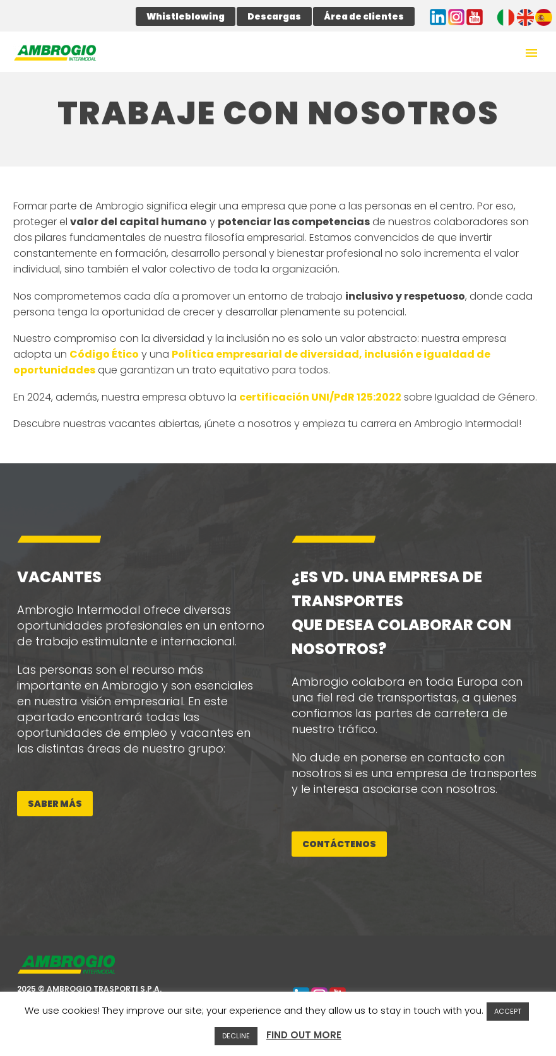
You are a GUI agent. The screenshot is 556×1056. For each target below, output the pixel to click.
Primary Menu (531, 53)
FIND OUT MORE (303, 1034)
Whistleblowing (185, 16)
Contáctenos (339, 844)
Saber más (55, 803)
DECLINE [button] (236, 1036)
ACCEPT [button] (507, 1011)
